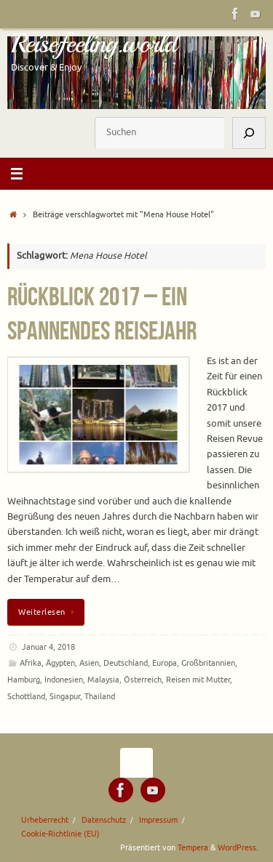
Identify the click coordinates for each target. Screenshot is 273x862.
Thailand (99, 696)
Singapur (65, 696)
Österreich (143, 679)
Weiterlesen (48, 612)
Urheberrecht (44, 820)
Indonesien (63, 679)
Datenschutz (104, 820)
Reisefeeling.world (93, 43)
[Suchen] (249, 132)
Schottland (26, 696)
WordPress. (238, 847)
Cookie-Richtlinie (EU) (60, 834)
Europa (164, 663)
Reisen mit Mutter (198, 679)
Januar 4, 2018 (48, 647)
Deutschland (125, 663)
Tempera (193, 847)
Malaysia (103, 679)
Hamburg (23, 679)
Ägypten (60, 663)
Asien (89, 663)
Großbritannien (208, 663)
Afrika (30, 663)
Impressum (158, 820)
